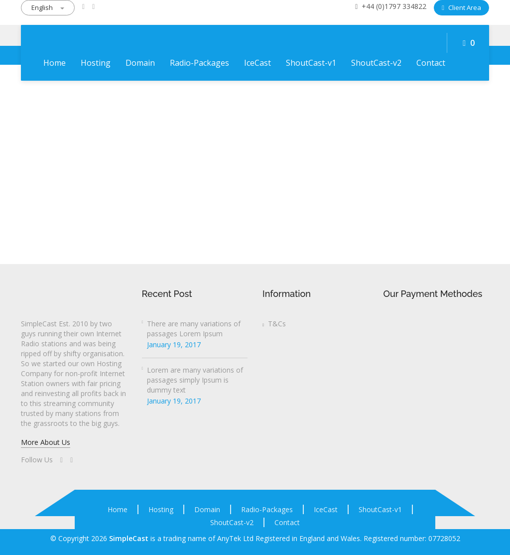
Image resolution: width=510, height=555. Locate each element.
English (47, 7)
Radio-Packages (199, 62)
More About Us (45, 442)
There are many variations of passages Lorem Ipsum (194, 328)
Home (54, 62)
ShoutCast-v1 (311, 62)
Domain (140, 62)
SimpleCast (128, 538)
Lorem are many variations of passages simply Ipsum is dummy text (195, 380)
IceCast (257, 62)
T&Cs (274, 323)
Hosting (96, 62)
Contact (430, 62)
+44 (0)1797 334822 (390, 6)
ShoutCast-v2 (376, 62)
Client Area (461, 7)
